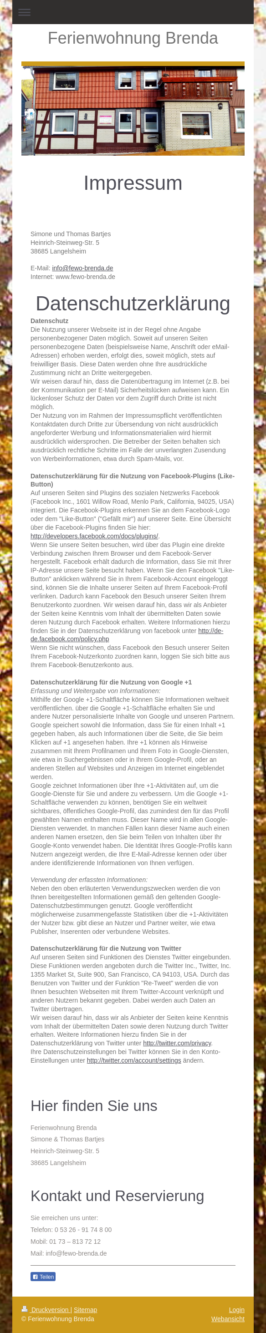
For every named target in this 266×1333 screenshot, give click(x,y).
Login (237, 1309)
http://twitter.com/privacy (177, 1043)
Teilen (43, 1277)
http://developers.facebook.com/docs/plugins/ (94, 536)
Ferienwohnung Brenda (133, 38)
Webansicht (228, 1319)
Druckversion (45, 1309)
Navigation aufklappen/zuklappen (133, 12)
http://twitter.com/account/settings (134, 1060)
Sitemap (85, 1309)
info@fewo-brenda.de (82, 268)
